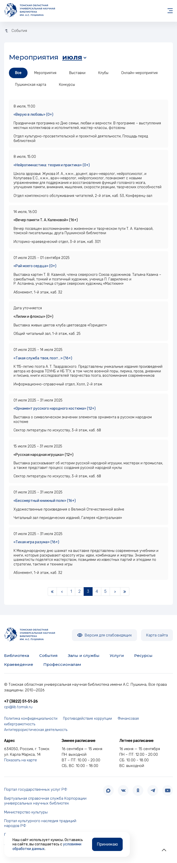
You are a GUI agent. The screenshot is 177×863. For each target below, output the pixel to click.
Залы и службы (83, 655)
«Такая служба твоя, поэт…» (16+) (43, 358)
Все (18, 73)
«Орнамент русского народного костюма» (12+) (55, 408)
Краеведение (18, 664)
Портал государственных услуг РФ (35, 789)
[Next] (115, 591)
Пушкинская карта (30, 84)
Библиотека (16, 655)
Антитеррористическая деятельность (35, 730)
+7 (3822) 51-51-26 (21, 701)
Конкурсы (67, 84)
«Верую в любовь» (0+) (33, 114)
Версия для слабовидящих (104, 635)
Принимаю (107, 844)
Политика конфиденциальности (30, 718)
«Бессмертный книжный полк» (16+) (45, 501)
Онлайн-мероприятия (139, 73)
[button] (164, 850)
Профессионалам (62, 664)
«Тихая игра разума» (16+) (36, 542)
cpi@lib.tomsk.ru (18, 707)
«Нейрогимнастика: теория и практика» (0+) (52, 165)
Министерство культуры (26, 812)
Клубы (103, 73)
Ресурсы (143, 655)
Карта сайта (157, 635)
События (48, 655)
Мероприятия (45, 73)
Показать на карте (20, 760)
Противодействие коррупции (87, 718)
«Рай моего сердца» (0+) (35, 266)
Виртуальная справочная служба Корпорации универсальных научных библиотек (45, 801)
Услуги (117, 655)
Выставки (77, 73)
